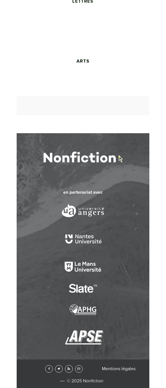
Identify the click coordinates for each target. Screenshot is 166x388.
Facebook (49, 369)
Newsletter (79, 369)
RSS (69, 369)
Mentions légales (119, 369)
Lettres (82, 41)
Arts (83, 101)
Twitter (59, 369)
